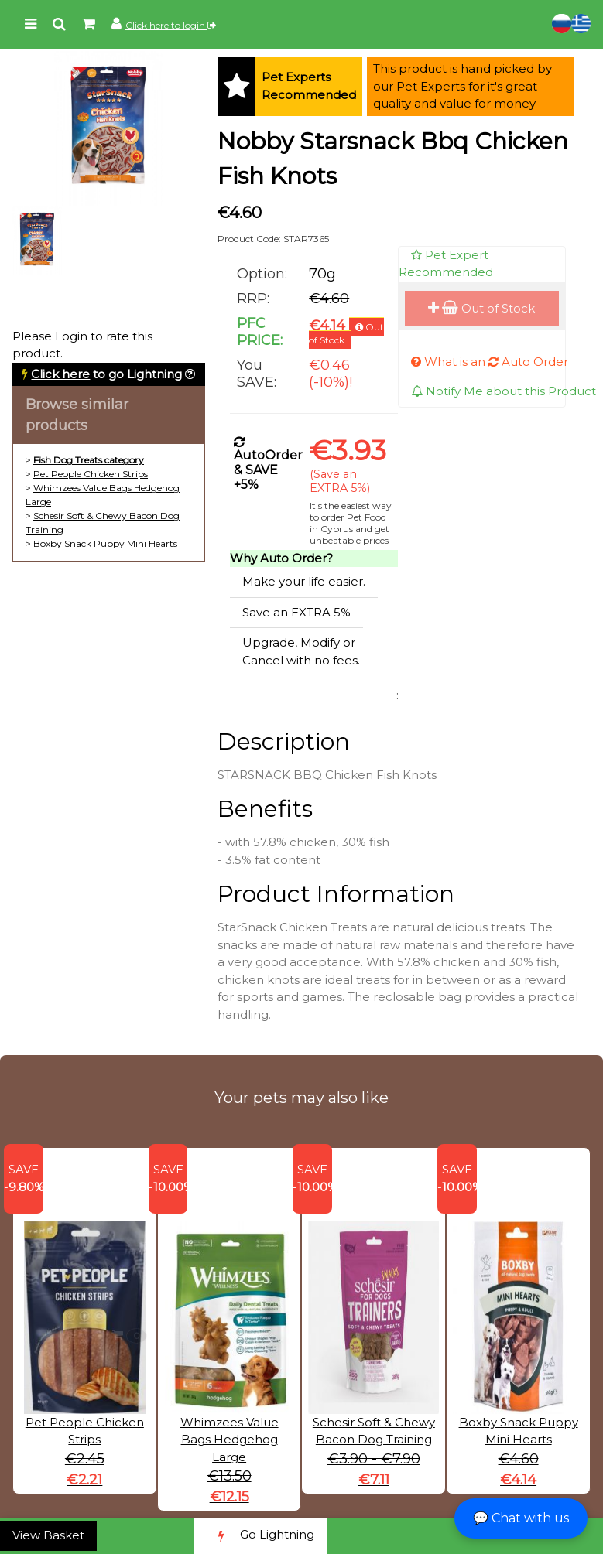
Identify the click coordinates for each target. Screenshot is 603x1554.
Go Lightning (260, 1536)
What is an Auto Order (489, 361)
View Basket (48, 1535)
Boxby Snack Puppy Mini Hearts (105, 543)
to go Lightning (106, 374)
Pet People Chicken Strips (90, 474)
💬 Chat (521, 1518)
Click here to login (170, 25)
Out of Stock (481, 308)
